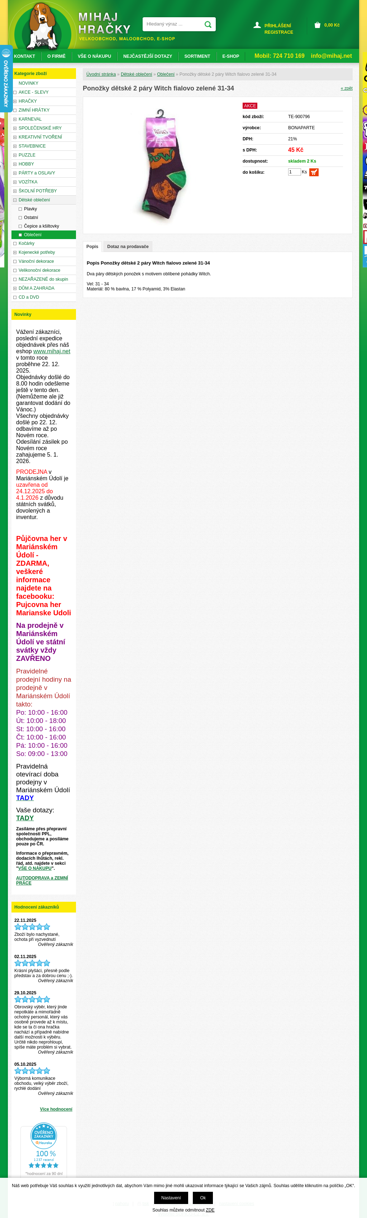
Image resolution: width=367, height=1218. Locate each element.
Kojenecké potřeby (37, 252)
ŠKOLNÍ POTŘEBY (38, 190)
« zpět (347, 88)
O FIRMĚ (56, 56)
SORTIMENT (197, 56)
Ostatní (31, 217)
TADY (25, 818)
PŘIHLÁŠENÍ (277, 25)
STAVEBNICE (32, 146)
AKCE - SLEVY (34, 92)
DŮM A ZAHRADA (36, 288)
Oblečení (166, 74)
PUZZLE (27, 155)
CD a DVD (29, 297)
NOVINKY (28, 83)
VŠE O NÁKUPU (35, 868)
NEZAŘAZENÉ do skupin (43, 279)
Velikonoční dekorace (39, 270)
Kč (332, 25)
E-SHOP (231, 56)
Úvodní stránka (101, 74)
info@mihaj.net (331, 56)
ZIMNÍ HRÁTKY (34, 110)
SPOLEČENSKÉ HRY (40, 128)
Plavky (30, 208)
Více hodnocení (56, 1109)
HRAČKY (28, 101)
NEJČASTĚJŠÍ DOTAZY (147, 56)
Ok (203, 1197)
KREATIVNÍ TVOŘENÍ (40, 137)
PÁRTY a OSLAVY (37, 173)
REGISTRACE (278, 32)
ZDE (210, 1210)
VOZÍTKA (28, 182)
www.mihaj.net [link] (51, 351)
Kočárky (26, 243)
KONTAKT (24, 56)
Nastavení (171, 1197)
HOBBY (26, 164)
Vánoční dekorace (36, 261)
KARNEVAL (30, 119)
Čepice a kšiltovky (41, 226)
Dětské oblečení (136, 74)
